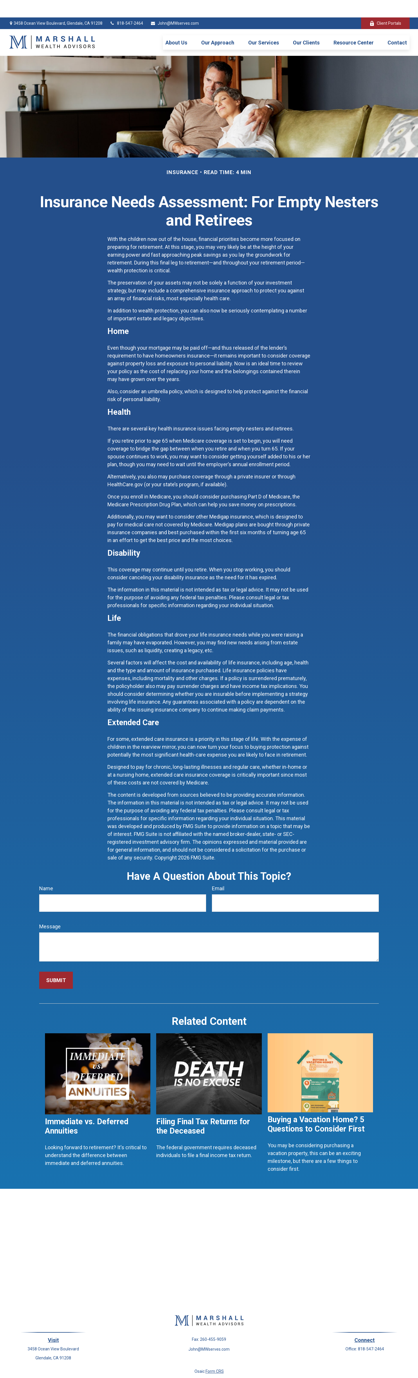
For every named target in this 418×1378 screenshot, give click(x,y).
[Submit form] (56, 962)
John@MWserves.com (174, 5)
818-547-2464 (126, 5)
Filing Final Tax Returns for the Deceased (203, 1109)
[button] (176, 25)
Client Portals (385, 5)
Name (46, 871)
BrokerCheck (266, 1364)
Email (218, 871)
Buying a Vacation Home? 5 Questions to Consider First (316, 1107)
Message (50, 909)
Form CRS (215, 1354)
